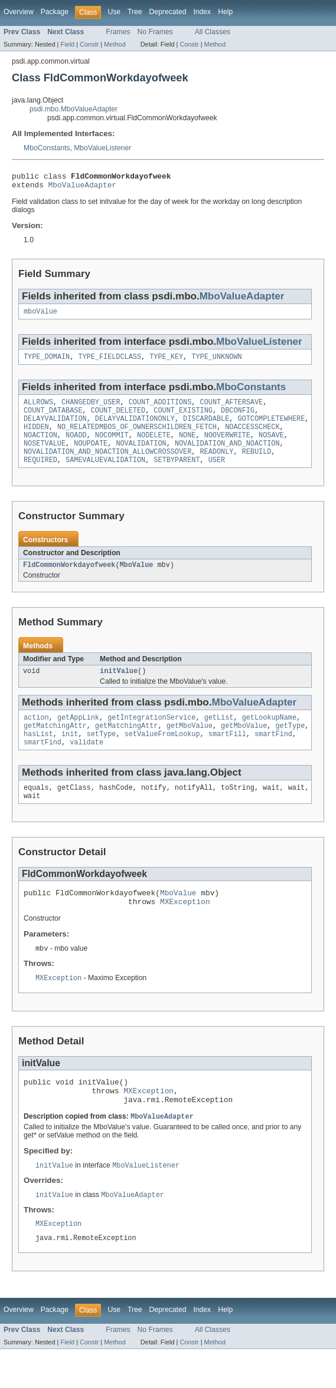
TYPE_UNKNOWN (216, 362)
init (69, 755)
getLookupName (269, 736)
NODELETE (154, 446)
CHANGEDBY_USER (90, 409)
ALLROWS (38, 409)
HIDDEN (36, 437)
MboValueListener (102, 148)
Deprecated (168, 12)
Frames (118, 32)
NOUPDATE (90, 456)
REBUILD (257, 465)
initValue (119, 688)
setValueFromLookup (162, 755)
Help (225, 12)
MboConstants (47, 148)
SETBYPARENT (177, 475)
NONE (187, 446)
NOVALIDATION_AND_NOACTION (227, 456)
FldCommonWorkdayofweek (69, 581)
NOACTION (40, 446)
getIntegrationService (151, 736)
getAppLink (78, 736)
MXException (185, 929)
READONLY (216, 465)
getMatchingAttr (55, 745)
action (36, 736)
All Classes (212, 32)
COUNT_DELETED (118, 418)
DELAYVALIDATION (55, 428)
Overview (19, 12)
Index (202, 12)
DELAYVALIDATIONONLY (135, 428)
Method (114, 44)
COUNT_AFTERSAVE (231, 409)
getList (219, 736)
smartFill (227, 755)
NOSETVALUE (45, 456)
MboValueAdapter (82, 188)
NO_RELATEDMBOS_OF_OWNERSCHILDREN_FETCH (137, 437)
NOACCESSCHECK (252, 437)
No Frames (155, 32)
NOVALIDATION (141, 456)
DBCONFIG (238, 418)
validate (86, 764)
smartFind (273, 755)
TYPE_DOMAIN (47, 362)
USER (216, 475)
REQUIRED (40, 475)
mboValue (40, 316)
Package (54, 12)
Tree (135, 12)
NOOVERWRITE (227, 446)
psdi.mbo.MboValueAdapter (74, 109)
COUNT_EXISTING (183, 418)
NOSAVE (271, 446)
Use (113, 12)
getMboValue (190, 745)
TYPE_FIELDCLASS (109, 362)
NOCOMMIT (112, 446)
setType (101, 755)
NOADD (76, 446)
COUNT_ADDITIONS (160, 409)
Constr (89, 44)
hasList (38, 755)
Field (67, 44)
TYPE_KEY (166, 362)
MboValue (136, 581)
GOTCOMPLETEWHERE (271, 428)
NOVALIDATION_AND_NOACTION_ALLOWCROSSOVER (107, 465)
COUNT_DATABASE (53, 418)
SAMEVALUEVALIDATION (105, 475)
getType (290, 745)
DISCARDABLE (206, 428)
